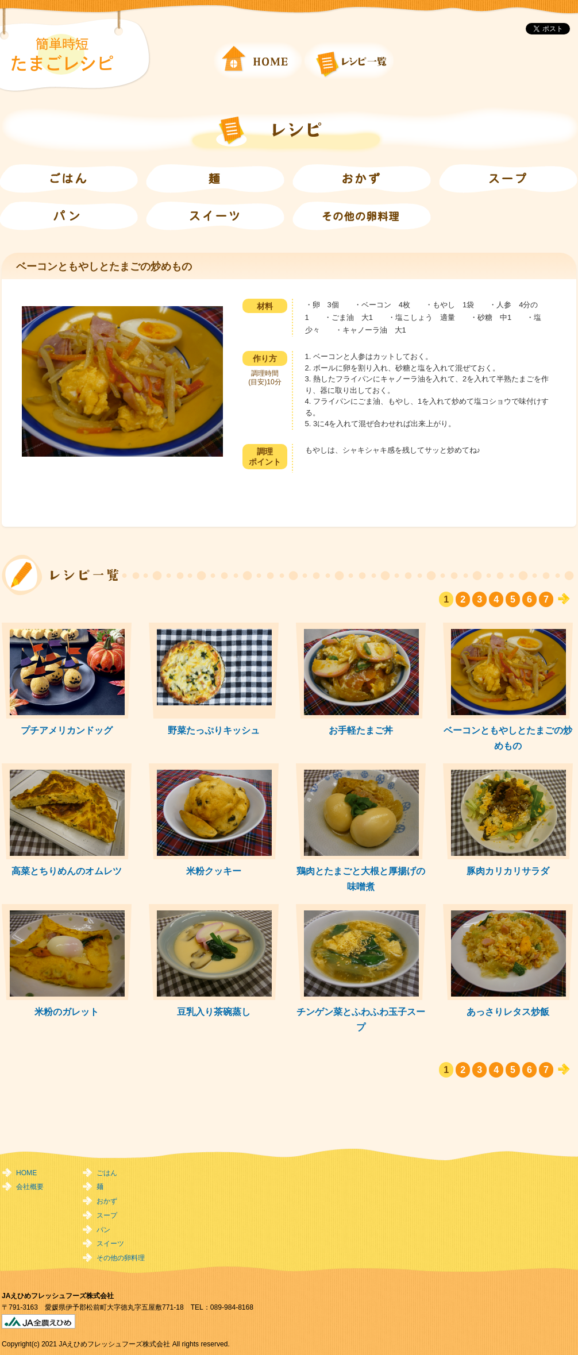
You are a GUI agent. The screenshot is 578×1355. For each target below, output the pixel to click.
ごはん (107, 1173)
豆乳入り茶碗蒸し (214, 1011)
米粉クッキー (213, 871)
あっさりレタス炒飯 (508, 1011)
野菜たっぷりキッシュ (214, 730)
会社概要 (30, 1187)
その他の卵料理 (121, 1258)
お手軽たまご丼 (361, 730)
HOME (26, 1173)
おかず (107, 1201)
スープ (107, 1215)
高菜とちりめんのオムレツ (66, 871)
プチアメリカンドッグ (67, 730)
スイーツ (110, 1244)
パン (103, 1230)
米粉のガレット (66, 1011)
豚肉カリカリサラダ (508, 871)
